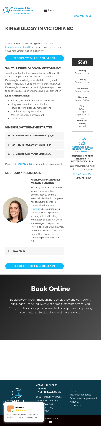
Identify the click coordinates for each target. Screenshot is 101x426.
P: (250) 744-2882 (82, 174)
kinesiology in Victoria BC (18, 47)
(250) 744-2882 (83, 15)
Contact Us (75, 405)
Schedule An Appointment (83, 398)
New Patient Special (80, 394)
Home (73, 391)
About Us (74, 401)
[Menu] (50, 422)
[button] (34, 135)
